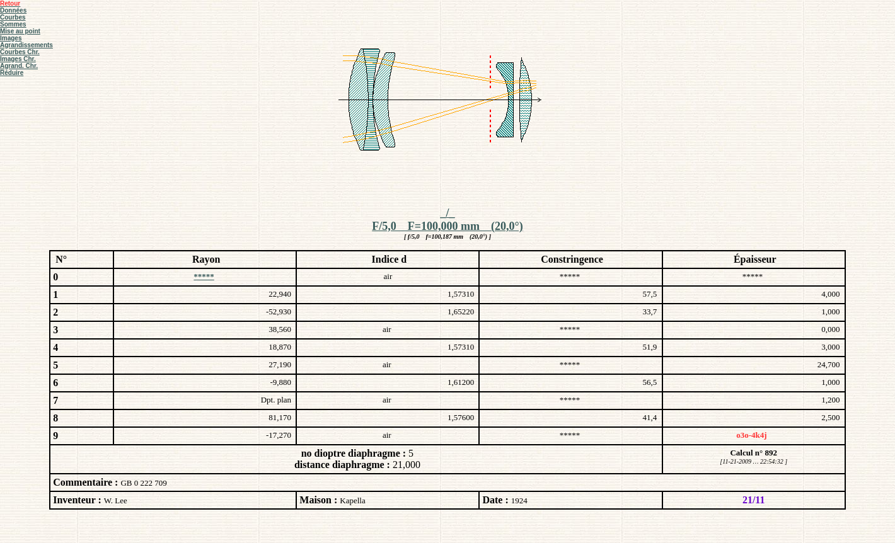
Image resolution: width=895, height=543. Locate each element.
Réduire (11, 72)
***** (203, 276)
